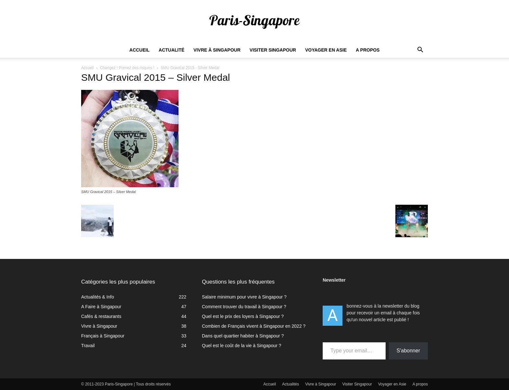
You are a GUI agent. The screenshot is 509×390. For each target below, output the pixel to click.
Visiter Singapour (273, 50)
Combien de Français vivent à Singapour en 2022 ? (253, 326)
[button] (420, 50)
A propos (367, 50)
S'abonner (408, 350)
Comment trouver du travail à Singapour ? (244, 306)
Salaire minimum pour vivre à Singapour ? (244, 296)
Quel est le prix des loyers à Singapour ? (243, 316)
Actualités (290, 384)
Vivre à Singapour (217, 50)
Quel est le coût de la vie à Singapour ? (241, 345)
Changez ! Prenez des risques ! (127, 68)
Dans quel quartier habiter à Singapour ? (243, 335)
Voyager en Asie (326, 50)
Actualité (171, 50)
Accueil (140, 50)
